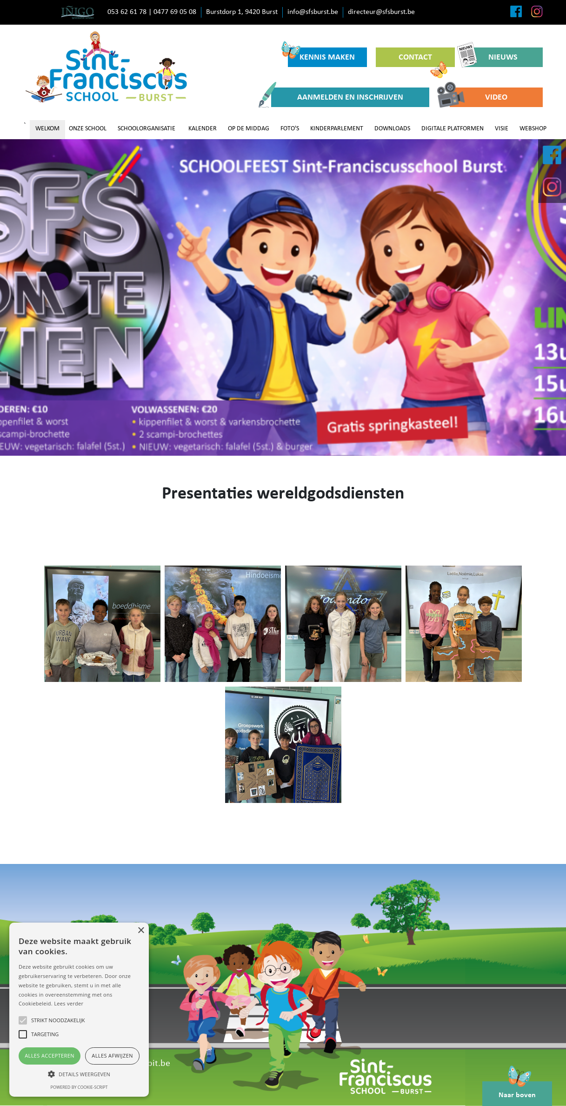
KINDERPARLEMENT (336, 128)
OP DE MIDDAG (248, 128)
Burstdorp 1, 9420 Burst (242, 12)
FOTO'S (289, 128)
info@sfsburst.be (312, 12)
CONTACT (423, 60)
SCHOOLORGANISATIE (146, 128)
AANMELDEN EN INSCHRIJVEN (337, 97)
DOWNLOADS (392, 128)
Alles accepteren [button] (49, 1055)
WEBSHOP (532, 128)
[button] (79, 1074)
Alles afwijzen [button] (112, 1055)
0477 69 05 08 (174, 12)
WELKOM (47, 128)
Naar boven (517, 1090)
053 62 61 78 (126, 12)
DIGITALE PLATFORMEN (452, 128)
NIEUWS (491, 57)
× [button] (140, 930)
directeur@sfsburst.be (381, 12)
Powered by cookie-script (79, 1087)
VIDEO (478, 97)
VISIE (501, 128)
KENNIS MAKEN (321, 54)
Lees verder (68, 1003)
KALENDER (202, 128)
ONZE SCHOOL (88, 128)
